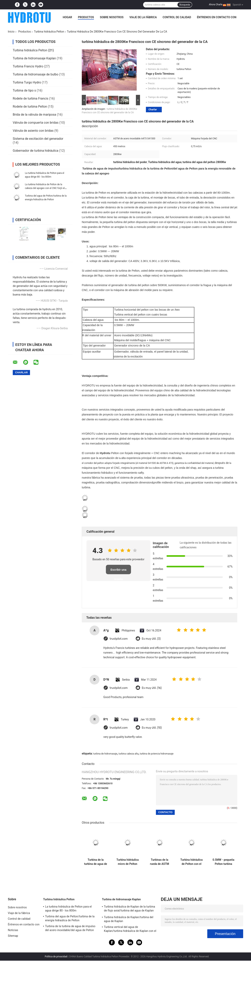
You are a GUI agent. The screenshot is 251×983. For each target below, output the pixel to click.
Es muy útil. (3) (151, 638)
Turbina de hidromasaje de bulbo (35, 74)
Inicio (11, 31)
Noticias (13, 930)
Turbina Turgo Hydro (27, 82)
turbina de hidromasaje (105, 753)
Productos (86, 17)
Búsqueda (184, 4)
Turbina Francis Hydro (28, 66)
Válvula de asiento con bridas (33, 130)
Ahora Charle (215, 4)
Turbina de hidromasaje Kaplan (34, 58)
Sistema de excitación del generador (38, 139)
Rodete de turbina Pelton (30, 106)
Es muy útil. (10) (152, 727)
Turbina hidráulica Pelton (49, 31)
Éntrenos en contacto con (216, 17)
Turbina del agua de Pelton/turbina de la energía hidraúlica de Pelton (70, 918)
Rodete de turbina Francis (30, 98)
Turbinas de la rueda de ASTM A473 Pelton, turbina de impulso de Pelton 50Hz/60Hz (159, 862)
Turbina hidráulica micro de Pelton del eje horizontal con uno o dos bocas (127, 862)
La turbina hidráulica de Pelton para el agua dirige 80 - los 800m (68, 908)
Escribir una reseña (118, 571)
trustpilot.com (119, 638)
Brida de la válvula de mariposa (34, 114)
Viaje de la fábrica (143, 17)
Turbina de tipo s (24, 90)
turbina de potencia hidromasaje (157, 753)
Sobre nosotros (112, 17)
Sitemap (13, 935)
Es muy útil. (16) (152, 688)
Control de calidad (177, 17)
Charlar (152, 109)
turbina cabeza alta (129, 753)
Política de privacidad (56, 956)
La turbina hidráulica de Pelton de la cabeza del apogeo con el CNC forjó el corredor (45, 188)
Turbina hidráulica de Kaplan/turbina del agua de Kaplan (128, 919)
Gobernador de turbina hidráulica (35, 150)
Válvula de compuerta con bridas (35, 122)
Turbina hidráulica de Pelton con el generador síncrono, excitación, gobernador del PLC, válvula (191, 862)
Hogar (67, 17)
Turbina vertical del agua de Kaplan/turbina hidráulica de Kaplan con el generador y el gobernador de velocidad (130, 929)
